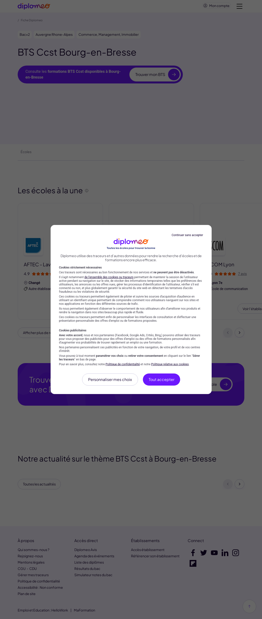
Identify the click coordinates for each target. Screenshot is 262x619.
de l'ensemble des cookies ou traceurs (109, 277)
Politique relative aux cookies (170, 364)
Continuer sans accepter (187, 235)
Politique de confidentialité (123, 364)
